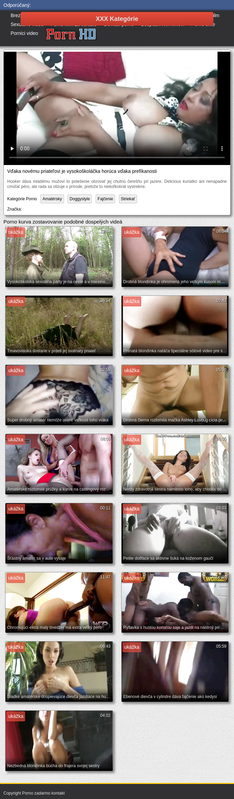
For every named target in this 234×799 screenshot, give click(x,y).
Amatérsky (52, 198)
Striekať (128, 198)
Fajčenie (105, 198)
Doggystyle (80, 198)
